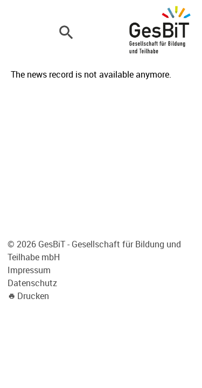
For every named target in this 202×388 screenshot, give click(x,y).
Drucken (33, 296)
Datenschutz (32, 283)
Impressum (29, 270)
